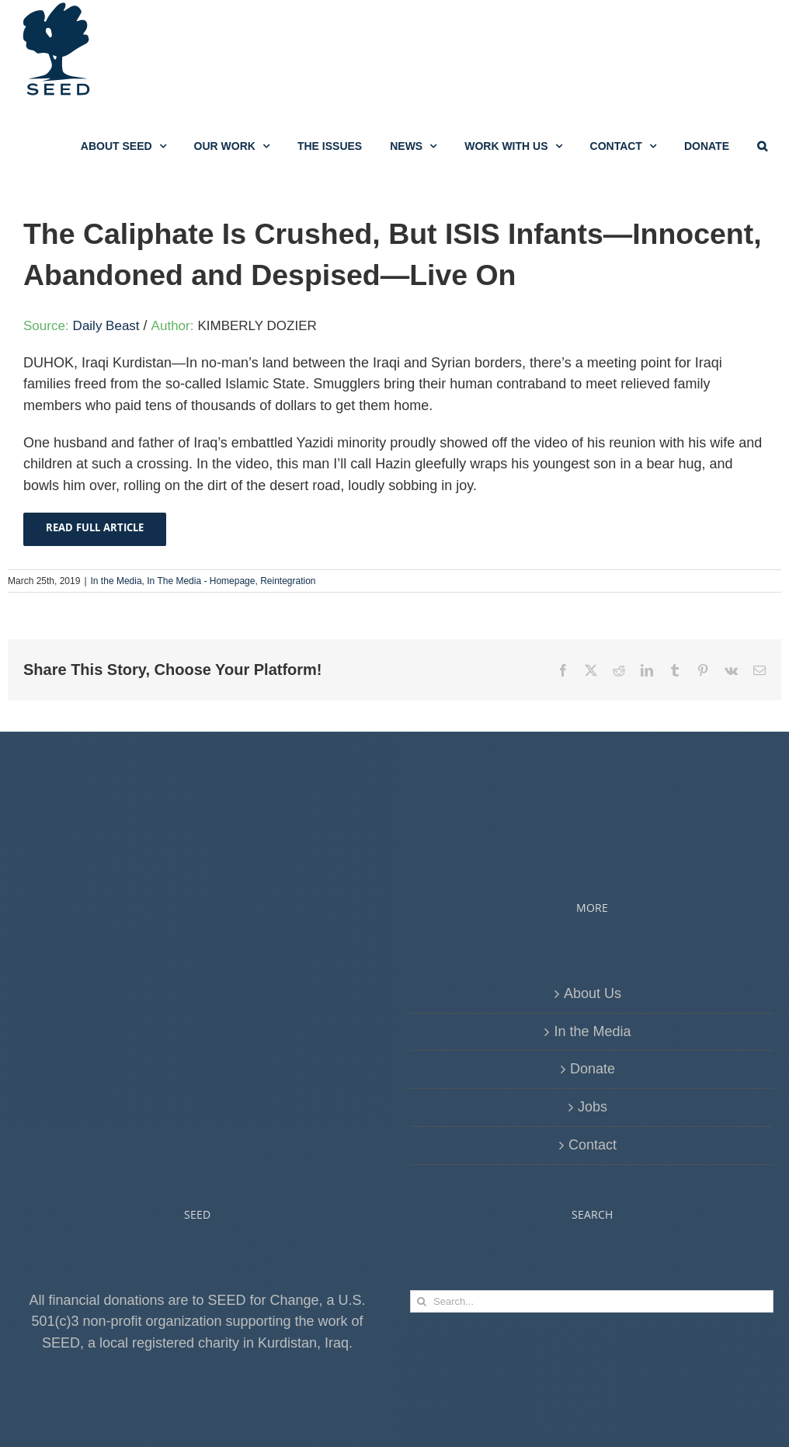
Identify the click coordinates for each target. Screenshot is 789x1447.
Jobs (592, 1184)
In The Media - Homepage (201, 658)
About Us (592, 1071)
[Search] (421, 1379)
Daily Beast (106, 403)
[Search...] (591, 1379)
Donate (592, 1146)
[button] (762, 145)
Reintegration (287, 658)
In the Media (116, 658)
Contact (592, 1222)
